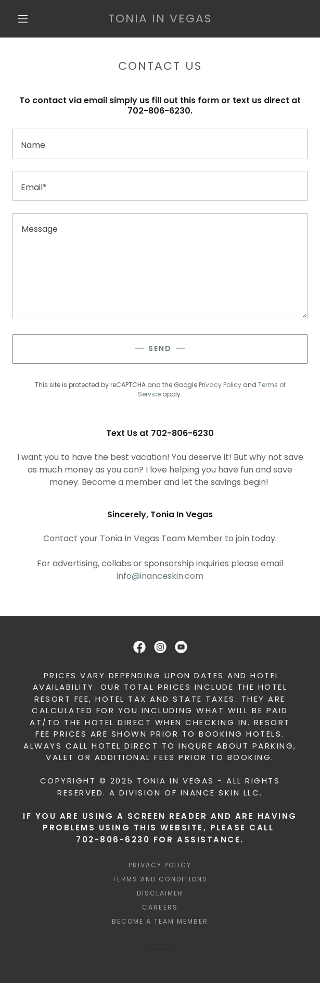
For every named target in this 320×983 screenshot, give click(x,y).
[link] (160, 19)
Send (160, 348)
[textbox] (160, 143)
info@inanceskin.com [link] (160, 576)
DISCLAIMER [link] (160, 893)
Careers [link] (159, 907)
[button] (27, 18)
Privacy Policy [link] (220, 384)
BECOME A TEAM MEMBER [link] (160, 921)
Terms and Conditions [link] (159, 879)
